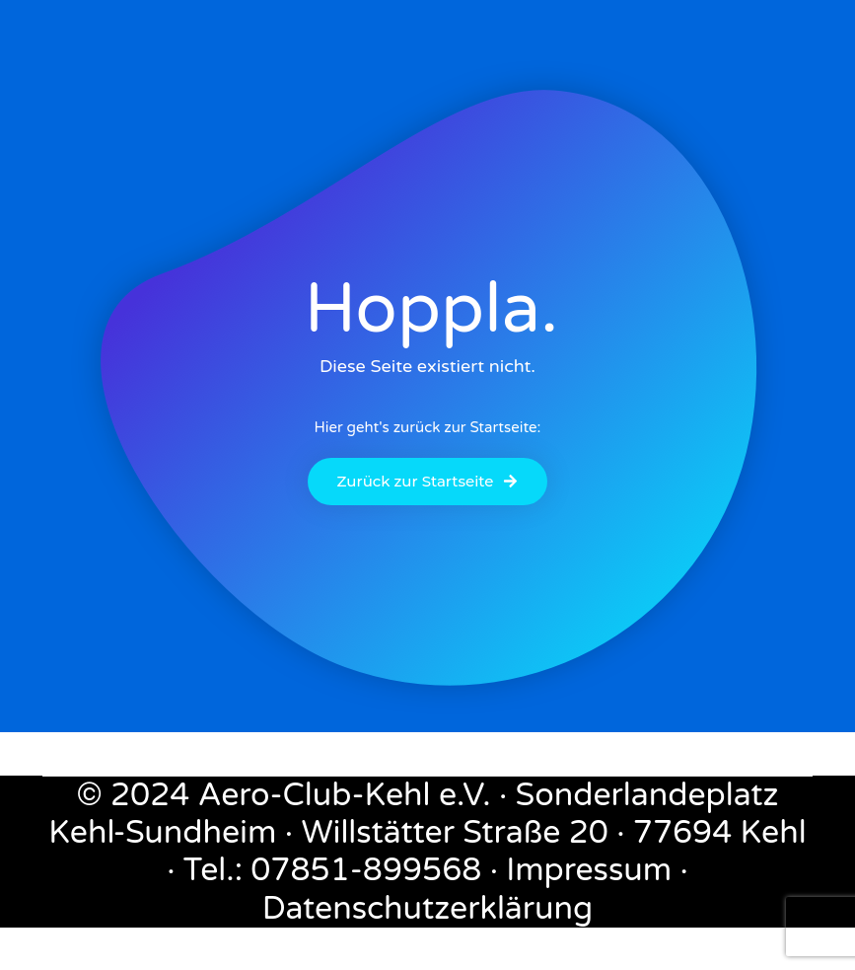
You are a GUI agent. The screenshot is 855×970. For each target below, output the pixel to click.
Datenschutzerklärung (428, 909)
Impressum (589, 870)
